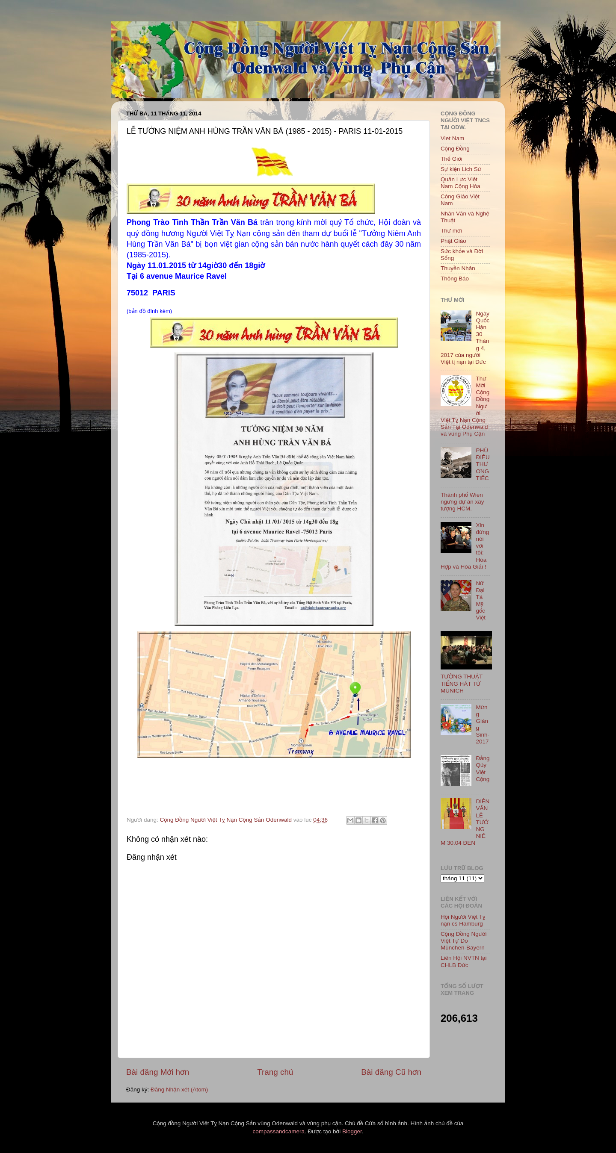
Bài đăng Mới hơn (157, 1071)
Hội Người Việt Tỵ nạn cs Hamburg (463, 920)
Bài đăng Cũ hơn (391, 1071)
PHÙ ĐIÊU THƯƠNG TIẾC (482, 464)
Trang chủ (275, 1071)
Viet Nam (452, 138)
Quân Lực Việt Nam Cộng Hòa (460, 182)
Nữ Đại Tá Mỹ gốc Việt (481, 600)
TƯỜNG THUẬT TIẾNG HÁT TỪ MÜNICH (462, 683)
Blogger (352, 1131)
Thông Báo (455, 278)
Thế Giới (451, 159)
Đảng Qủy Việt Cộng (482, 768)
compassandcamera (279, 1131)
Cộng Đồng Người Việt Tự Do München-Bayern (464, 941)
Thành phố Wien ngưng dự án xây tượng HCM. (462, 502)
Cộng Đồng (455, 148)
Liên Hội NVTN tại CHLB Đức (464, 961)
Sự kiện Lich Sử (461, 169)
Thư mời (451, 230)
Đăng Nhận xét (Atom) (179, 1089)
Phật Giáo (453, 241)
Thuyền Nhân (458, 268)
